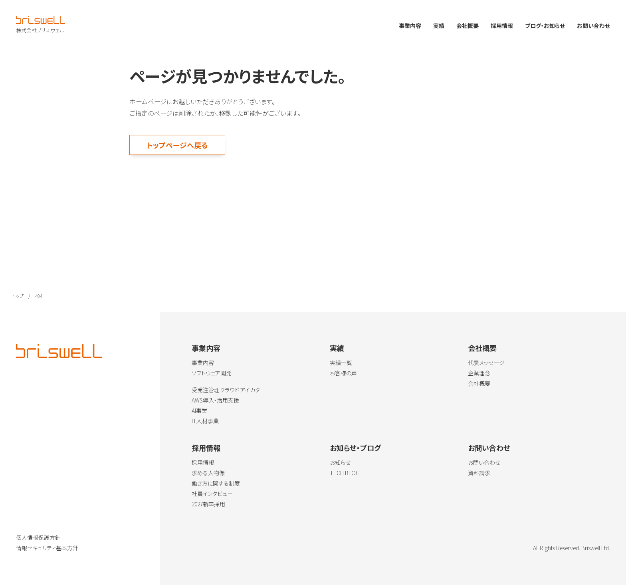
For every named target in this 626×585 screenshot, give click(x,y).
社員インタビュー (212, 494)
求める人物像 (208, 473)
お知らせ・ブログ (355, 447)
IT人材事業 (205, 421)
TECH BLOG (345, 473)
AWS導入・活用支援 (215, 400)
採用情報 (502, 25)
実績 (438, 25)
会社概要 (467, 25)
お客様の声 (343, 373)
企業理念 (479, 373)
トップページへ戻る (177, 145)
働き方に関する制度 (216, 483)
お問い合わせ (593, 25)
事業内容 (410, 25)
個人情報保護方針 (38, 537)
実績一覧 (341, 363)
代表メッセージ (486, 363)
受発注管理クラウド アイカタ (226, 390)
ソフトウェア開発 (212, 373)
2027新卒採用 (208, 504)
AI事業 (199, 410)
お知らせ (340, 462)
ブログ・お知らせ (545, 25)
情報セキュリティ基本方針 (47, 548)
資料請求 (479, 473)
